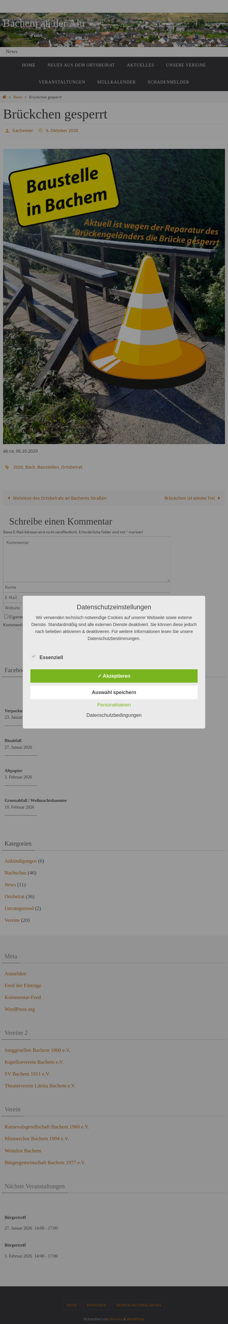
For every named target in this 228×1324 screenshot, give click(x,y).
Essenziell (46, 656)
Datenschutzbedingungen (113, 714)
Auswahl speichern (114, 692)
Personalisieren (114, 704)
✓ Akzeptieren (114, 675)
